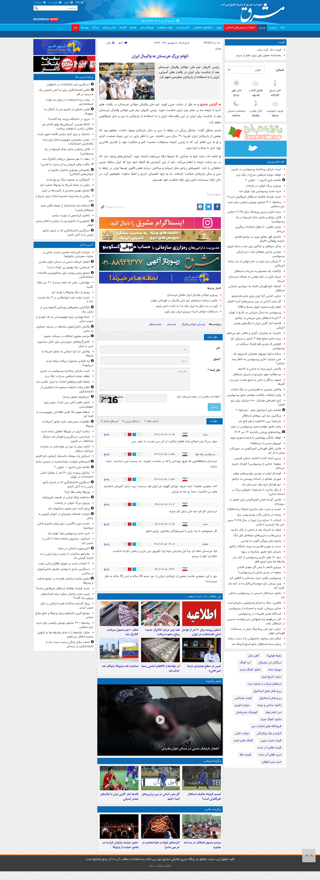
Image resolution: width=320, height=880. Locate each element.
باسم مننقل (155, 324)
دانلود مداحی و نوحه (269, 705)
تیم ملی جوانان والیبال (193, 324)
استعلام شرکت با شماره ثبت (264, 684)
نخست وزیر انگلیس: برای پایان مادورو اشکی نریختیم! (65, 525)
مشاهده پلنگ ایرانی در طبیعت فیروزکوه (66, 497)
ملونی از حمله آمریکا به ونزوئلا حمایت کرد (65, 185)
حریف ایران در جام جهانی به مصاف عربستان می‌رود (256, 279)
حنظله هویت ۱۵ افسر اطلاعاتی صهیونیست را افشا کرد (64, 414)
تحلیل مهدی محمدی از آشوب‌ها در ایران (66, 190)
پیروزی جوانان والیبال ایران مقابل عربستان (192, 295)
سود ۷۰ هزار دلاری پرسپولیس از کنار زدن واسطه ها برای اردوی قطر (259, 559)
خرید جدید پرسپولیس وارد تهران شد (260, 191)
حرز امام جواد (273, 712)
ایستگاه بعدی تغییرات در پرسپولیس (259, 614)
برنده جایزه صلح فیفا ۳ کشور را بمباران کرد (255, 339)
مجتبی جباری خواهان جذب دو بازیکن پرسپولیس (261, 254)
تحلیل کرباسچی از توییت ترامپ (71, 215)
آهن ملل (253, 655)
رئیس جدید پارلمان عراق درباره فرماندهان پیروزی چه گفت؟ (67, 596)
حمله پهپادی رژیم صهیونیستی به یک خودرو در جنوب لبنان (64, 319)
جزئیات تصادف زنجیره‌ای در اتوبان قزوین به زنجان (65, 516)
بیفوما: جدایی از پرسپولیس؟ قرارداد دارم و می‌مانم (258, 466)
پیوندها (85, 27)
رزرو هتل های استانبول (267, 691)
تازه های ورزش (276, 161)
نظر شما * (214, 370)
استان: (280, 69)
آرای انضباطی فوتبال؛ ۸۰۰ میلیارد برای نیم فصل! (258, 402)
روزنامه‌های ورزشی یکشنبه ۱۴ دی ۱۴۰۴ (257, 432)
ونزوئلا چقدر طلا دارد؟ (77, 492)
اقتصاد (122, 27)
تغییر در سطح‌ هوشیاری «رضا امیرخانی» (204, 673)
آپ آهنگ (245, 662)
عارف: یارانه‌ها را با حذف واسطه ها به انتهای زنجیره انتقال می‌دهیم (65, 634)
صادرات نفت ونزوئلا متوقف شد (120, 670)
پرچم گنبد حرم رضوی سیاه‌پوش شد (69, 508)
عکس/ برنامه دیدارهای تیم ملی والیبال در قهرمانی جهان (184, 300)
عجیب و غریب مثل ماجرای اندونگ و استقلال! (254, 509)
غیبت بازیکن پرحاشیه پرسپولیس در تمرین (256, 169)
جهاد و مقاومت (165, 27)
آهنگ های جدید (243, 740)
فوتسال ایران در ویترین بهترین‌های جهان (257, 473)
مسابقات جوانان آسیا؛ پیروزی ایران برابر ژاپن (191, 311)
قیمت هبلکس (243, 698)
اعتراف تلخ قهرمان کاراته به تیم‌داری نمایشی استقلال (256, 288)
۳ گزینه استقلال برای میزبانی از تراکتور (258, 318)
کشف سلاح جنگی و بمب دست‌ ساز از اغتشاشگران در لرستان (69, 644)
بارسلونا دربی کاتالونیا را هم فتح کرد (259, 421)
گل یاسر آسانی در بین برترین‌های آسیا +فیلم (254, 301)
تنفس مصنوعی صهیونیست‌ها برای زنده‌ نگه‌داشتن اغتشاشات (68, 142)
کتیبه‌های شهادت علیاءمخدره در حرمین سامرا (161, 854)
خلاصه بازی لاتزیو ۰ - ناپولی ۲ (263, 180)
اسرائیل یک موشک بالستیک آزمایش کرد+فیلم (63, 456)
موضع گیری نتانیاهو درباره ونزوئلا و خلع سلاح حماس (64, 615)
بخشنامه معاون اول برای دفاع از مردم (258, 55)
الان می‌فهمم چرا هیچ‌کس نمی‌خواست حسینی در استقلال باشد (256, 621)
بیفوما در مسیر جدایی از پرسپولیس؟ (259, 572)
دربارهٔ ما (40, 2)
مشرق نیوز (253, 11)
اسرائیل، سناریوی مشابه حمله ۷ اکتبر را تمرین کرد (67, 541)
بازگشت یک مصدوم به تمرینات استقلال (257, 271)
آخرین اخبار (86, 244)
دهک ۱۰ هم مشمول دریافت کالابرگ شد (122, 634)
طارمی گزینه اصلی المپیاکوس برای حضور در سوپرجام (257, 501)
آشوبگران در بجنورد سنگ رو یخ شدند (68, 180)
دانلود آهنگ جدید (250, 669)
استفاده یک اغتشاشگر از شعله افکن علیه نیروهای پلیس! (67, 208)
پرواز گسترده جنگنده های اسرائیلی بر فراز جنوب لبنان (66, 605)
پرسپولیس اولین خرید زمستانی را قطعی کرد (255, 578)
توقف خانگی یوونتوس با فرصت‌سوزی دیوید (255, 438)
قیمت (281, 42)
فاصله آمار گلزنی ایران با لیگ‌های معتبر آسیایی (259, 325)
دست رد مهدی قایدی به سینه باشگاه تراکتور (255, 546)
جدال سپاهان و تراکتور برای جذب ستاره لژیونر (254, 246)
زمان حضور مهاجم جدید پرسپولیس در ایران (256, 426)
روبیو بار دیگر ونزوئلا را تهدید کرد (70, 292)
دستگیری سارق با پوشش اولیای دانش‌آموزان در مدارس (65, 571)
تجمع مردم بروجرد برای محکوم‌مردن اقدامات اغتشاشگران (65, 275)
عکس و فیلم (109, 27)
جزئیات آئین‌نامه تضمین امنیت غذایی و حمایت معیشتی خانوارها (68, 254)
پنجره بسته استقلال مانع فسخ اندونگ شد (256, 644)
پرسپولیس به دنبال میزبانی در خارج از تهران (255, 312)
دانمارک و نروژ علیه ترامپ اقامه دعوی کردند (63, 134)
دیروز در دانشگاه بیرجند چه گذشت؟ (69, 119)
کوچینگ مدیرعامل (247, 712)
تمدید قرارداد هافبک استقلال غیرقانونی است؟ (254, 197)
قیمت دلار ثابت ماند (269, 50)
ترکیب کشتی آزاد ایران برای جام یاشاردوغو (256, 296)
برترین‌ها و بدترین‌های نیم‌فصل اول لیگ (257, 535)
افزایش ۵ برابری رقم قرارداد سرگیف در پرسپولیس (260, 346)
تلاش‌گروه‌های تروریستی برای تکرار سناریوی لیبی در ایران (65, 344)
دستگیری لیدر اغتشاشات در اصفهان (68, 84)
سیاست (273, 27)
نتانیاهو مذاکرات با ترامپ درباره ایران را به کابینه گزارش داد (66, 556)
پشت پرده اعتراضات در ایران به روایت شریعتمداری (69, 102)
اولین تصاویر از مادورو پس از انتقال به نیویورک (68, 111)
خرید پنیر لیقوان (271, 761)
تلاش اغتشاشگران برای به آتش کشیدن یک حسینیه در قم (66, 92)
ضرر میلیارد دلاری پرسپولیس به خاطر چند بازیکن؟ (258, 361)
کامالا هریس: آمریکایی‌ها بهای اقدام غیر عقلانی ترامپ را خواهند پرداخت (67, 126)
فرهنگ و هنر (146, 27)
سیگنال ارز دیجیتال (269, 662)
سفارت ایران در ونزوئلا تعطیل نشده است (65, 431)
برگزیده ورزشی (212, 765)
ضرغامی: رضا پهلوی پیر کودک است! (68, 267)
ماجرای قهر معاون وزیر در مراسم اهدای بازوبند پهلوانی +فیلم (260, 239)
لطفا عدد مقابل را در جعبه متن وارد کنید (199, 397)
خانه (282, 27)
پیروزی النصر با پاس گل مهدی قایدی (259, 567)
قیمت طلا (245, 754)
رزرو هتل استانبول (270, 698)
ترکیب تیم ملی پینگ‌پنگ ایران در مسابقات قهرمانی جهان (257, 631)
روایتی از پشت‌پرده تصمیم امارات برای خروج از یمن (64, 198)
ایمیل (216, 359)
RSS (80, 2)
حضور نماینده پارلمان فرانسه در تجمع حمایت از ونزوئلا (120, 854)
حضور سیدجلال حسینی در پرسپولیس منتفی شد (257, 595)
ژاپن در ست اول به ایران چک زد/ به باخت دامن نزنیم (187, 306)
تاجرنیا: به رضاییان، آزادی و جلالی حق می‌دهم (254, 333)
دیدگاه (95, 27)
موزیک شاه (274, 669)
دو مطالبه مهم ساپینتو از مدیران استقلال (257, 374)
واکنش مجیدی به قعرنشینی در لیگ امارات (256, 389)
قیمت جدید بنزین (271, 740)
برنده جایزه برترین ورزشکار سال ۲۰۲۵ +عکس (254, 212)
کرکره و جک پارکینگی (269, 733)
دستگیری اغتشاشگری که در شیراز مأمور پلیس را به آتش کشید (67, 232)
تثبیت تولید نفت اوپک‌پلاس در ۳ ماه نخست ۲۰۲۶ (65, 299)
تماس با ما (55, 2)
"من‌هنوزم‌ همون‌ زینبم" (76, 397)
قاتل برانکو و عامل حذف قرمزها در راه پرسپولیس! (260, 219)
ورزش (262, 27)
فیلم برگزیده (213, 685)
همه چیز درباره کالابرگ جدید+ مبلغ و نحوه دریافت (162, 634)
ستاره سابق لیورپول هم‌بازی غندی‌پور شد (257, 354)
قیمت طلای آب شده (269, 747)
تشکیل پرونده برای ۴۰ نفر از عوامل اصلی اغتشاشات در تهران (201, 634)
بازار (75, 27)
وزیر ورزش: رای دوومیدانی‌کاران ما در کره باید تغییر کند (256, 585)
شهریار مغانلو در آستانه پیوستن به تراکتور (256, 479)
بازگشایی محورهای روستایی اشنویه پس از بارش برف (66, 309)
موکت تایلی (242, 733)
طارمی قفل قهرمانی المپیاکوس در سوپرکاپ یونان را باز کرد (257, 450)
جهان (219, 27)
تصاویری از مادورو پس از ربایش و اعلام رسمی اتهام (64, 223)
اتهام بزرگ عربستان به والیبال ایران (160, 56)
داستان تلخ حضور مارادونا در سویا (261, 552)
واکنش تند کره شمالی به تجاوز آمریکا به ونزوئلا (67, 353)
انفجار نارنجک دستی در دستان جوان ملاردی (190, 753)
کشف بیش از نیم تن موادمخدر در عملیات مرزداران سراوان (66, 448)
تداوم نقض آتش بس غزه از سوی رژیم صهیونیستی (68, 404)
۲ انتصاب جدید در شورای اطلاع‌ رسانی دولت (64, 563)
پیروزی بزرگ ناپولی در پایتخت (263, 186)
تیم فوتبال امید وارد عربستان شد (261, 484)
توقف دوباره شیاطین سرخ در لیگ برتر (258, 175)
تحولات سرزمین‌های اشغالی (240, 27)
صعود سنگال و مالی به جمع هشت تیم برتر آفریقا (257, 382)
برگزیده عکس (213, 816)
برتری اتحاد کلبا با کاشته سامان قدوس (257, 458)
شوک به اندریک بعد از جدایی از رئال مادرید (256, 530)
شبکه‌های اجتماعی (203, 27)
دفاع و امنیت (183, 27)
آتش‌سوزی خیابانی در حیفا (74, 548)
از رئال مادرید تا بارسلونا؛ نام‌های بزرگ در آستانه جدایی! (258, 492)
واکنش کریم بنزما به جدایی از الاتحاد (259, 369)
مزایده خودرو (242, 705)
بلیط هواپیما (274, 655)
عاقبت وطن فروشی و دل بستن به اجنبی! (65, 164)
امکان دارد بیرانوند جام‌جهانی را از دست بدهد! (254, 638)
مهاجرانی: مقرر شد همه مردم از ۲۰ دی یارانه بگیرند (65, 284)
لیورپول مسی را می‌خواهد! (265, 443)
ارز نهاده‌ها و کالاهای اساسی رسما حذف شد (161, 673)
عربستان (171, 324)
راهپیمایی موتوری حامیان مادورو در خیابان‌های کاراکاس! (70, 172)
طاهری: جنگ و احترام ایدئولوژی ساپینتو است (254, 603)
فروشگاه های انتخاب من (266, 726)
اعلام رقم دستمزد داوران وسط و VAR (259, 307)
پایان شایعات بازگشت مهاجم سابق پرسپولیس (254, 395)
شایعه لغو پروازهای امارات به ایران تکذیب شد (63, 382)
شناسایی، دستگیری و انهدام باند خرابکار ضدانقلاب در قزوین (67, 439)
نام (218, 348)
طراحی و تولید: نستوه (160, 874)
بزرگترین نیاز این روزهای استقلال (261, 416)
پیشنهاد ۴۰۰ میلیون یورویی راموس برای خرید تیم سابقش (256, 204)
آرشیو (68, 2)
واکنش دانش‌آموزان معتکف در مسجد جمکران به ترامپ (64, 329)
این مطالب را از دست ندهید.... (202, 596)
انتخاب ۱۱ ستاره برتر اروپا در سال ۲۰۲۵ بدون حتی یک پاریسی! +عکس (256, 522)
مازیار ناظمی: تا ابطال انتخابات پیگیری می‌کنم (260, 229)
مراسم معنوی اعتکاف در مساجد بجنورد (202, 854)
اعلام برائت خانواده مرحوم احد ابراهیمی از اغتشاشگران (67, 389)
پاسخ (106, 434)
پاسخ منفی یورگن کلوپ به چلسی (261, 541)
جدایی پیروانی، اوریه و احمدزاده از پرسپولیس (254, 608)
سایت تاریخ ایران (271, 676)
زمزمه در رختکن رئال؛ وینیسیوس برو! (259, 515)
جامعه (133, 27)
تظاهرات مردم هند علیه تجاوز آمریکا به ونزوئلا (67, 424)
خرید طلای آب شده (270, 754)
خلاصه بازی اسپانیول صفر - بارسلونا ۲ (258, 410)
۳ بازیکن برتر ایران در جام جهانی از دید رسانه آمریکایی (256, 263)
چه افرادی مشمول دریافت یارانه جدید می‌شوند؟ (69, 363)
